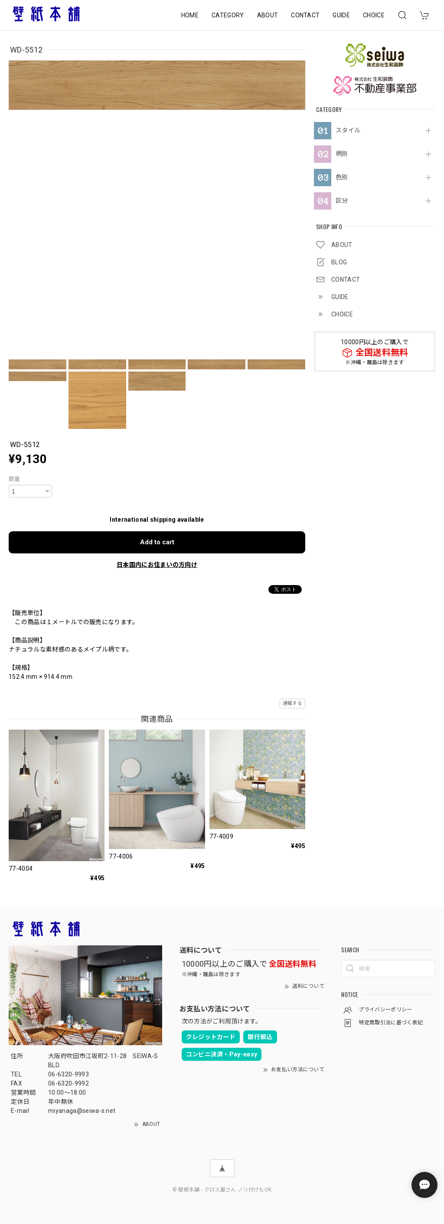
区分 (342, 200)
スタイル (348, 130)
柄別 (342, 153)
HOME (190, 15)
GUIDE (341, 15)
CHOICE (374, 15)
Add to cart (157, 542)
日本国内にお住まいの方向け (157, 564)
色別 (342, 177)
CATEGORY (228, 15)
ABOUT (267, 15)
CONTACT (305, 15)
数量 (14, 479)
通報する (292, 703)
